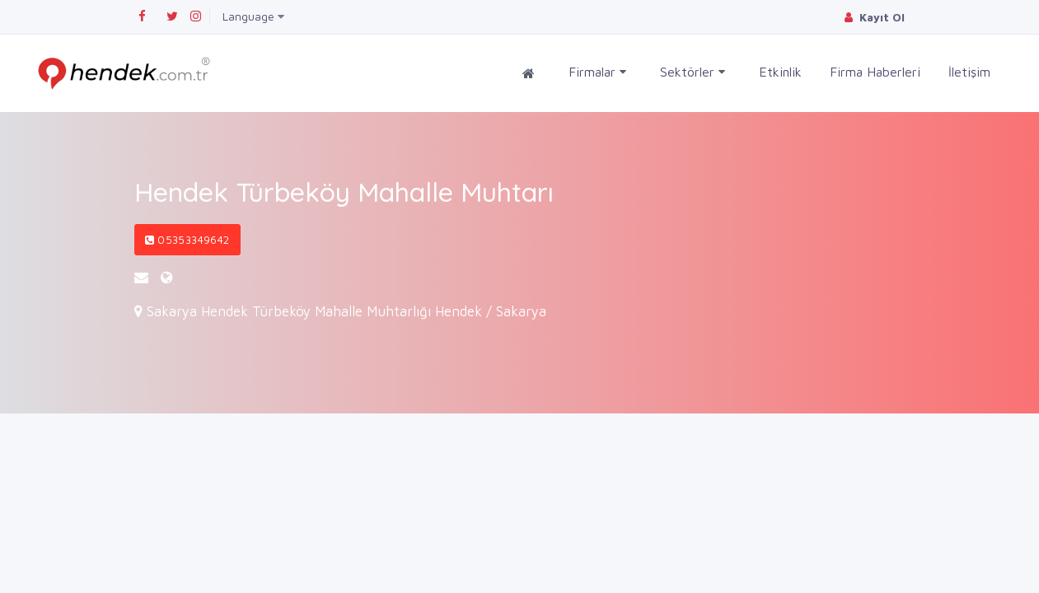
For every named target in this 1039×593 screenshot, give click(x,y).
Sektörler (692, 72)
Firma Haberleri (875, 71)
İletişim (969, 71)
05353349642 (187, 239)
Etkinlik (780, 71)
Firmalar (597, 72)
